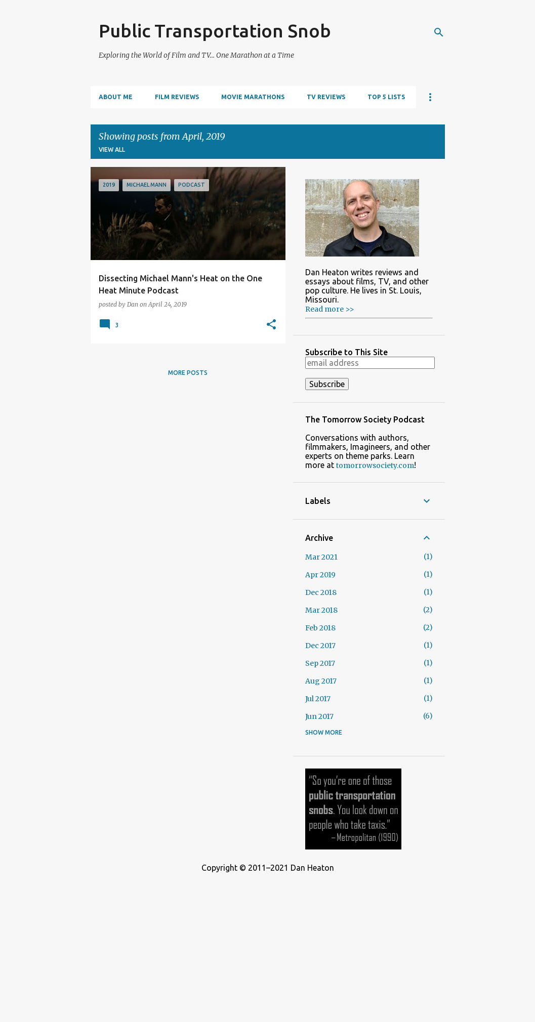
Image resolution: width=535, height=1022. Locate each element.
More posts (188, 372)
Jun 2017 (319, 716)
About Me (116, 97)
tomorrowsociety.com (375, 465)
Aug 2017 (321, 681)
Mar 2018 (321, 610)
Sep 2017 (320, 663)
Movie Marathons (252, 97)
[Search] (439, 32)
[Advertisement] (267, 943)
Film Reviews (177, 97)
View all (112, 149)
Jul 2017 (318, 698)
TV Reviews (326, 97)
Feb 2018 (320, 627)
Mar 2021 (321, 557)
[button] (271, 324)
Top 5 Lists (386, 97)
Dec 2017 (320, 645)
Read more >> (329, 309)
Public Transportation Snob (215, 30)
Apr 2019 (320, 574)
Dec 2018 (321, 592)
